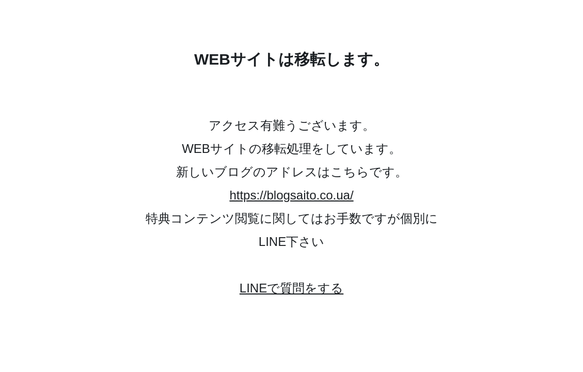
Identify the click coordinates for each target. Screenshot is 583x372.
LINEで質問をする (291, 288)
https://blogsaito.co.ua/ (291, 195)
